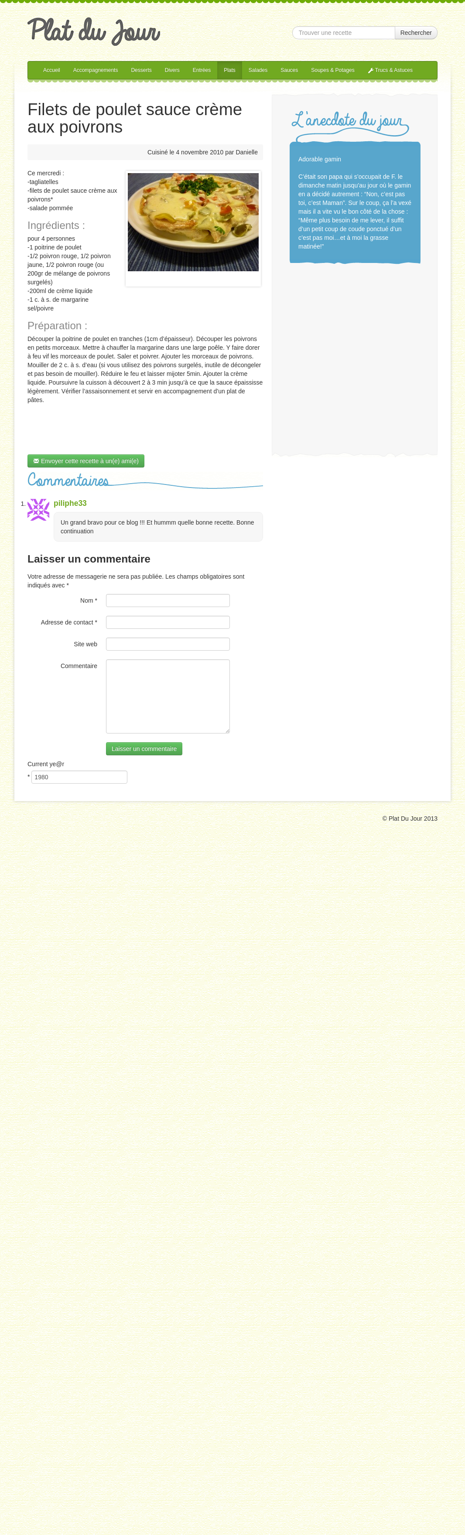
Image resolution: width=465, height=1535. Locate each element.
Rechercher (416, 32)
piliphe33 (70, 503)
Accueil (51, 70)
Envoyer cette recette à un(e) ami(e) (86, 460)
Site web (85, 644)
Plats (230, 70)
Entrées (202, 70)
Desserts (141, 70)
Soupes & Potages (332, 70)
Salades (258, 70)
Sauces (289, 70)
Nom (88, 600)
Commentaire (79, 665)
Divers (172, 70)
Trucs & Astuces (390, 70)
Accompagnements (95, 70)
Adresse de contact (69, 622)
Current (45, 764)
